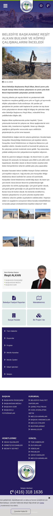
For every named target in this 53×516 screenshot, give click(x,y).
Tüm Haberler (10, 331)
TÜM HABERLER (36, 442)
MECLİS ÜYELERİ (37, 423)
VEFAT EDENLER (36, 455)
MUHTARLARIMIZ (37, 426)
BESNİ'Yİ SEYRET (10, 448)
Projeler (8, 345)
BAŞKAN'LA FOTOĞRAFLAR (8, 411)
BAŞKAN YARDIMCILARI (39, 420)
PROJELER (34, 452)
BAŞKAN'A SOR (11, 285)
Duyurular (9, 338)
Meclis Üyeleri (10, 360)
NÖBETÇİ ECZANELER (12, 445)
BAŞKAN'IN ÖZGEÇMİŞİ (14, 280)
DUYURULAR (35, 445)
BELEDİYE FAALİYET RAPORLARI (38, 401)
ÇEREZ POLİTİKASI (37, 407)
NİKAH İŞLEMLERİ (10, 442)
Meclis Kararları (11, 353)
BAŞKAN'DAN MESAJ (13, 282)
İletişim (8, 374)
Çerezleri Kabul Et (20, 511)
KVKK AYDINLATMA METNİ (37, 411)
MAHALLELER (35, 429)
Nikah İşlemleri (11, 367)
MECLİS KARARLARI (38, 416)
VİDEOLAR (34, 448)
